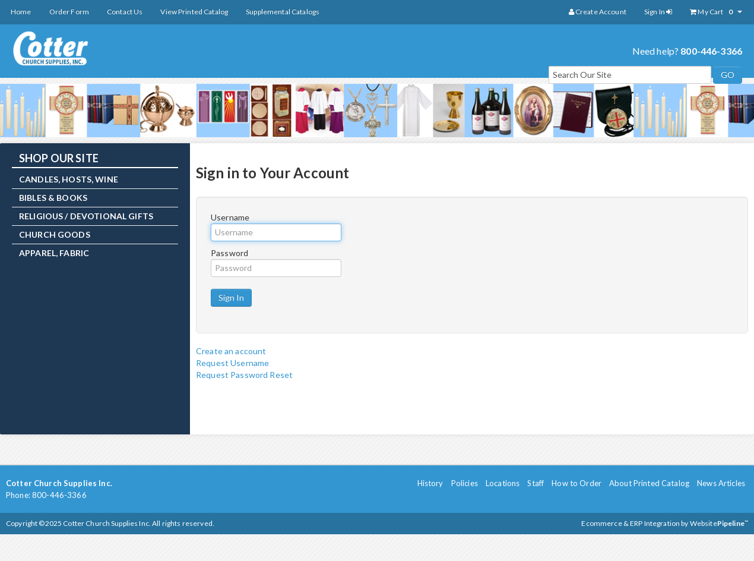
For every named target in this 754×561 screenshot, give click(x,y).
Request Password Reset (244, 375)
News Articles (721, 483)
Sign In (658, 11)
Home (21, 11)
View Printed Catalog (194, 11)
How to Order (576, 483)
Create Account (597, 11)
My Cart (716, 12)
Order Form (69, 11)
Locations (502, 483)
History (430, 483)
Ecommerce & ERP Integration (630, 523)
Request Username (232, 363)
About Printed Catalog (649, 483)
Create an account (231, 351)
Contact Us (124, 11)
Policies (464, 483)
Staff (535, 483)
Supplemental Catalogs (282, 11)
